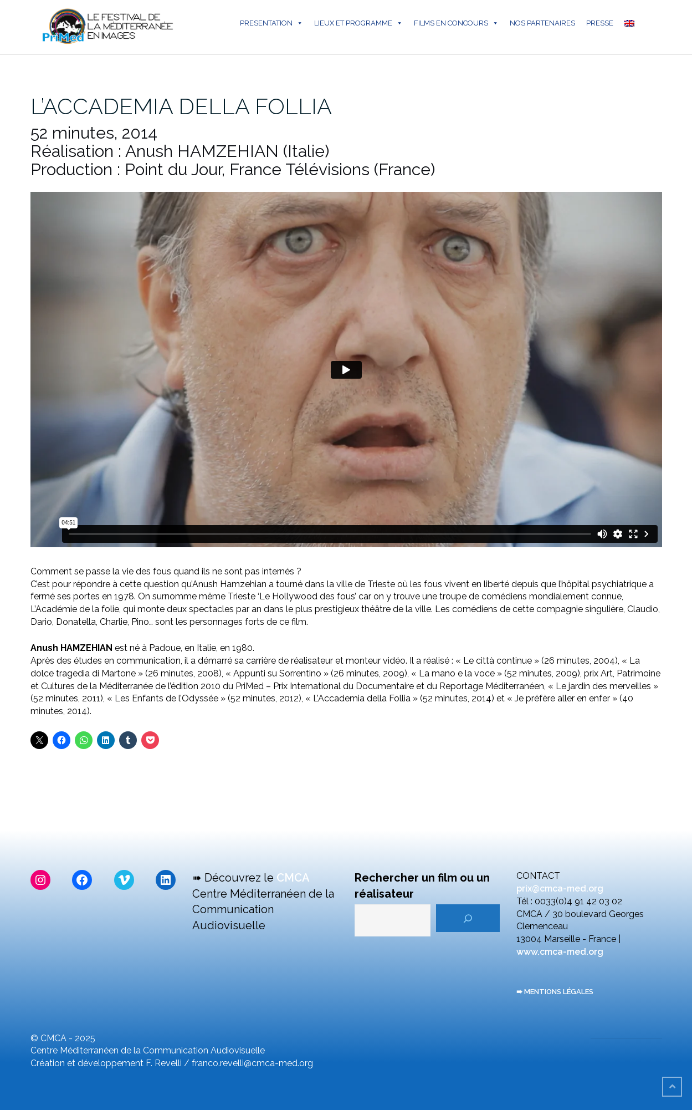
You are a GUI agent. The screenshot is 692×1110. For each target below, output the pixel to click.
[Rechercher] (468, 918)
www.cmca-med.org (559, 951)
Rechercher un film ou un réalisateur (422, 885)
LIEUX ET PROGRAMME (358, 23)
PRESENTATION (271, 23)
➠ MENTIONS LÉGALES (554, 991)
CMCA (293, 877)
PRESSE (599, 23)
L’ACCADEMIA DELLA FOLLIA (181, 106)
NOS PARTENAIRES (542, 23)
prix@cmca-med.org (559, 888)
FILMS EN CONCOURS (456, 23)
